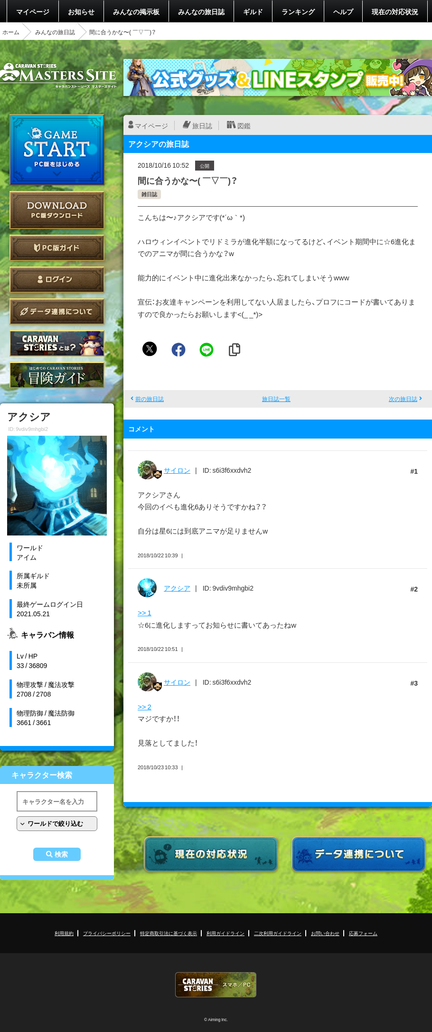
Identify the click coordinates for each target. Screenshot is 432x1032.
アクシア (177, 587)
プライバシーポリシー (107, 932)
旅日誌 (202, 125)
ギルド (253, 11)
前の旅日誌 (149, 398)
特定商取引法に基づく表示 (168, 932)
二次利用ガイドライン (277, 932)
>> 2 (144, 706)
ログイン (56, 280)
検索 (61, 854)
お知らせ (81, 11)
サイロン (177, 470)
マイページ (32, 11)
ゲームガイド (56, 375)
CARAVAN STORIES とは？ (56, 343)
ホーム (10, 32)
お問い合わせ (325, 932)
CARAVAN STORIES (216, 984)
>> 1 (144, 612)
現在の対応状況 (395, 11)
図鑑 (244, 125)
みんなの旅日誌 (201, 11)
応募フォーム (363, 932)
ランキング (298, 11)
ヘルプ (343, 11)
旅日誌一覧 (276, 398)
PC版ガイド (56, 248)
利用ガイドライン (225, 932)
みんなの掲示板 (136, 11)
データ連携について (56, 311)
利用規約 (64, 932)
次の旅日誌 (403, 398)
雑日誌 (149, 194)
